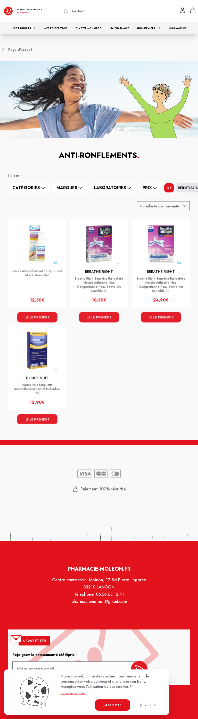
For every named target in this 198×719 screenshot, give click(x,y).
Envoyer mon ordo (89, 28)
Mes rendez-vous (55, 28)
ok (169, 187)
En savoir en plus (73, 693)
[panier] (193, 10)
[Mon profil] (182, 10)
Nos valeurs (177, 28)
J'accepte (112, 705)
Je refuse (148, 705)
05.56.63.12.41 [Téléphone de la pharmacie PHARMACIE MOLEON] (109, 597)
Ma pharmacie (119, 28)
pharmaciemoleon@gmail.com (99, 604)
